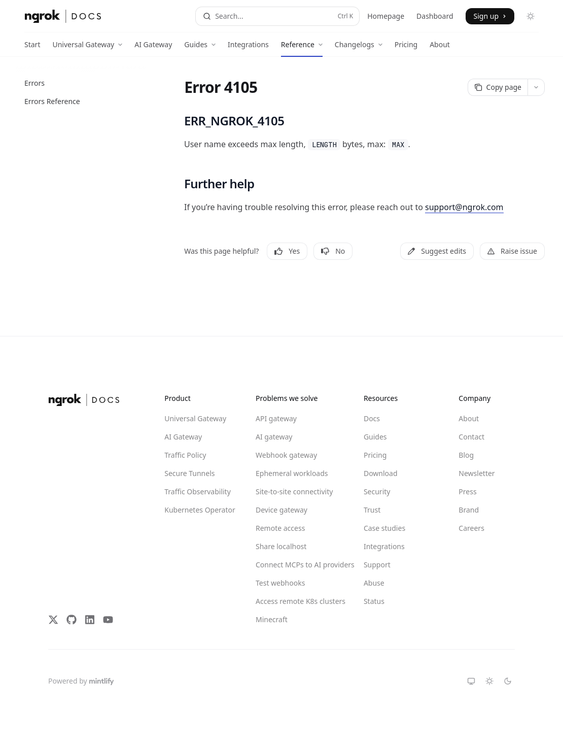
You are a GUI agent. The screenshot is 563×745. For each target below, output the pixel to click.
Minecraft (272, 619)
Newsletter (477, 473)
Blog (466, 455)
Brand (469, 510)
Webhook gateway (286, 455)
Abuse (374, 583)
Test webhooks (280, 583)
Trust (372, 510)
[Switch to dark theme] (508, 681)
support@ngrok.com (464, 207)
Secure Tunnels (189, 473)
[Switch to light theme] (489, 681)
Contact (471, 437)
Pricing (406, 48)
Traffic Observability (197, 491)
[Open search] (277, 16)
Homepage (385, 16)
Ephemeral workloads (292, 473)
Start (32, 48)
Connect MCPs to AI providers (292, 564)
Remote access (280, 528)
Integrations (248, 48)
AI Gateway (153, 48)
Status (374, 601)
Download (381, 473)
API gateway (276, 418)
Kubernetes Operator (199, 510)
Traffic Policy (185, 455)
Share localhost (281, 546)
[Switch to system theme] (471, 681)
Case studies (384, 528)
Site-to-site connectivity (292, 491)
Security (377, 491)
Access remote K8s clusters (292, 601)
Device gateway (281, 510)
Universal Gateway (195, 418)
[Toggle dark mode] (530, 16)
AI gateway (274, 437)
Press (467, 491)
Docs (372, 418)
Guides (375, 437)
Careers (471, 528)
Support (377, 564)
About (440, 48)
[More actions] (536, 87)
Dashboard (434, 16)
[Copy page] (497, 87)
